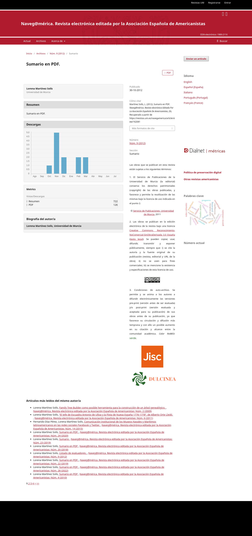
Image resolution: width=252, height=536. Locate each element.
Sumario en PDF (68, 446)
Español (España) (193, 87)
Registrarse (214, 2)
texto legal (136, 239)
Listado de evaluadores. (73, 453)
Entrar (227, 2)
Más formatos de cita (143, 128)
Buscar (223, 41)
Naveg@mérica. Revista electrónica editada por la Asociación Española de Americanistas (113, 23)
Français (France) (193, 103)
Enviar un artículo (196, 58)
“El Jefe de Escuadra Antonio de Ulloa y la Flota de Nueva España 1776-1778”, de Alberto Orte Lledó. (116, 414)
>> (37, 483)
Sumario (64, 439)
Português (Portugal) (196, 97)
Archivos (41, 41)
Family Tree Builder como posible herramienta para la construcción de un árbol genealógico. (112, 407)
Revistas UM (197, 2)
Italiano (188, 92)
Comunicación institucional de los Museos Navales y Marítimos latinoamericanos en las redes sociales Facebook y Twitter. (94, 423)
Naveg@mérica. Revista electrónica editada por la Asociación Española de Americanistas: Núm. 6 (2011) (93, 418)
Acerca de (57, 41)
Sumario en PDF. (69, 432)
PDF (168, 72)
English (188, 82)
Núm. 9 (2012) (57, 53)
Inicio (29, 53)
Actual (27, 41)
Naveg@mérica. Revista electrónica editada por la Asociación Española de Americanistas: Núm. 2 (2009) (92, 411)
